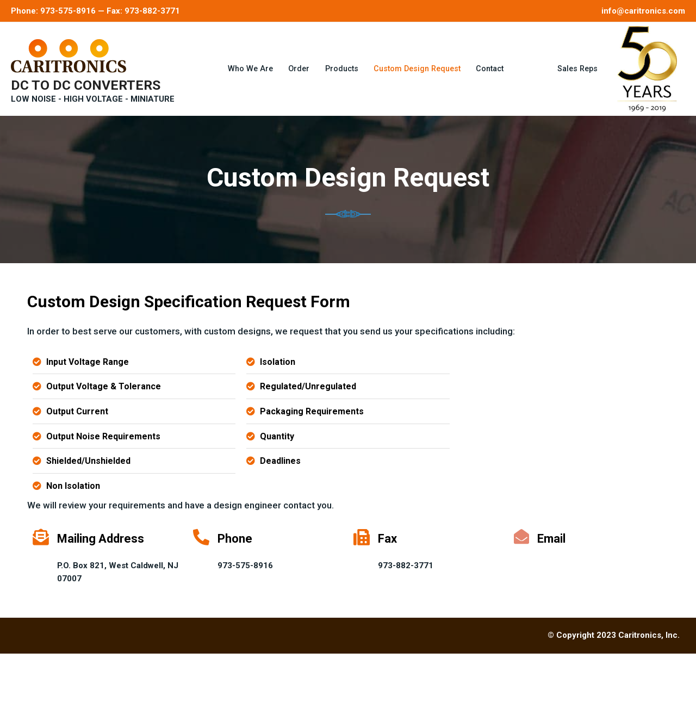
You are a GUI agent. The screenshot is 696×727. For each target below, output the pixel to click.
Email (551, 612)
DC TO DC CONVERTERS (85, 75)
